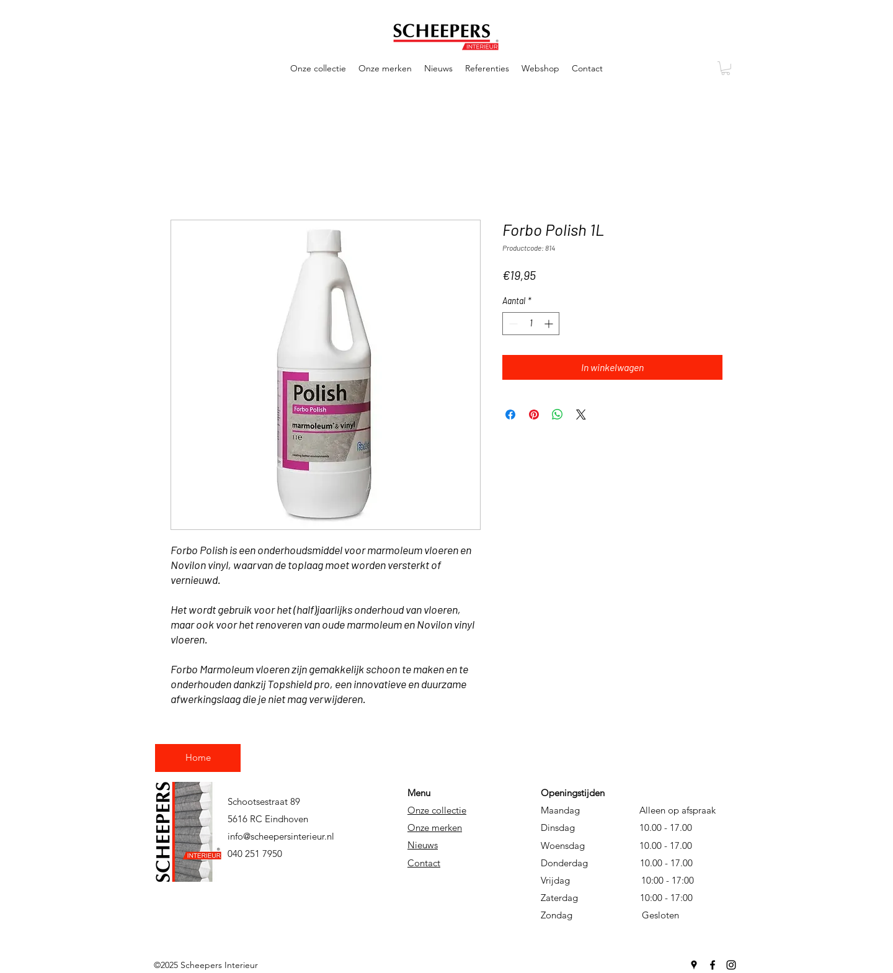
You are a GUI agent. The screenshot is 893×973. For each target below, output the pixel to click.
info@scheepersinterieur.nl (281, 836)
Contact (423, 863)
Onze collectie (436, 810)
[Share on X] (581, 414)
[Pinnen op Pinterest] (533, 414)
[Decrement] (512, 323)
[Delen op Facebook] (510, 414)
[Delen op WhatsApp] (557, 414)
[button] (318, 68)
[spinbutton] (531, 323)
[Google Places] (694, 965)
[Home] (198, 758)
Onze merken (434, 827)
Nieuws (422, 845)
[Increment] (550, 323)
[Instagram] (731, 965)
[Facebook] (712, 965)
